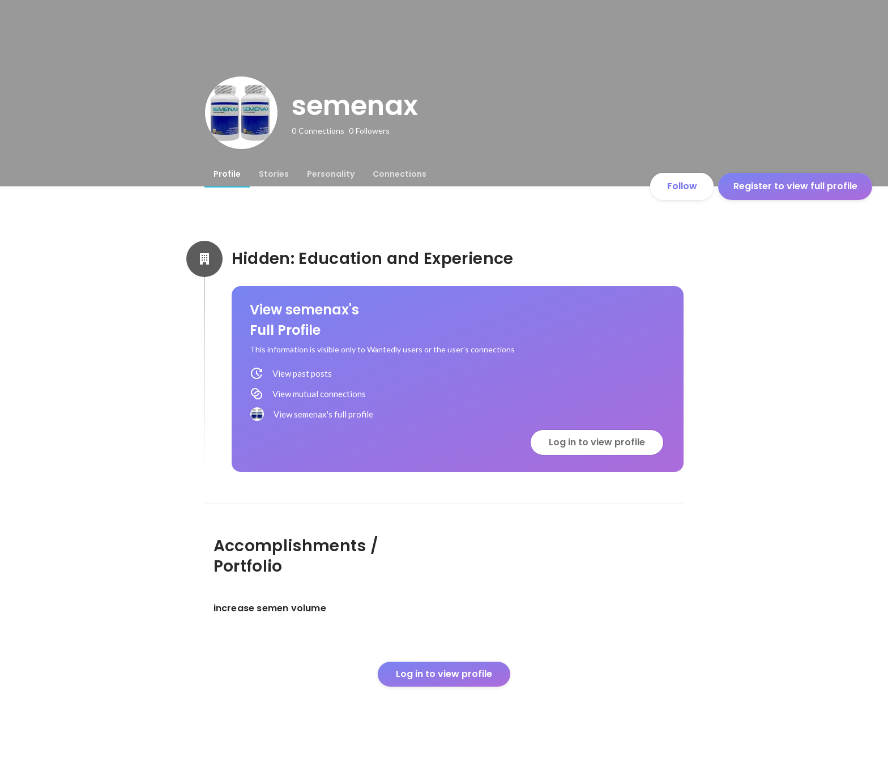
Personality (331, 174)
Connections (399, 174)
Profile (227, 174)
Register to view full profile (795, 186)
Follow (682, 186)
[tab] (227, 174)
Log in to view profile (597, 442)
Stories (274, 174)
